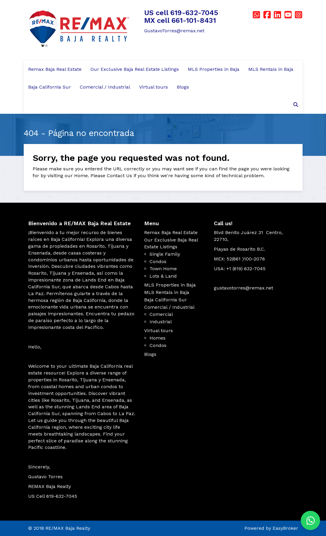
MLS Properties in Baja (213, 69)
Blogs (183, 87)
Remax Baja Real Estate (55, 69)
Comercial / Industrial (105, 87)
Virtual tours (153, 87)
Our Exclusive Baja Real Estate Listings (134, 69)
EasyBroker (285, 528)
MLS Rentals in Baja (270, 69)
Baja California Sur (49, 87)
